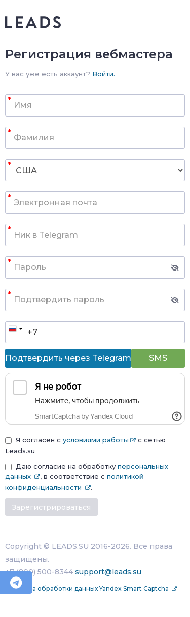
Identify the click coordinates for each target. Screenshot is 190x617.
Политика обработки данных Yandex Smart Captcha (87, 588)
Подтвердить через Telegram (68, 358)
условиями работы (96, 440)
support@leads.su (108, 571)
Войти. (103, 74)
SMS (158, 358)
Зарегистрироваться (51, 507)
